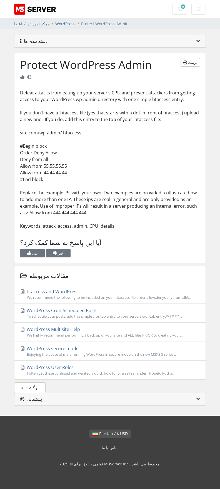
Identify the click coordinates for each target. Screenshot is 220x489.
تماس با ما (110, 447)
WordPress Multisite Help (110, 332)
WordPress (65, 23)
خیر (58, 253)
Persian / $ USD (110, 433)
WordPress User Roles (110, 370)
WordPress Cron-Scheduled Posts (110, 313)
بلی (32, 253)
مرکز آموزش (38, 23)
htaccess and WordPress (110, 294)
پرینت (190, 62)
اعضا (18, 23)
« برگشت (30, 388)
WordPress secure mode (110, 351)
